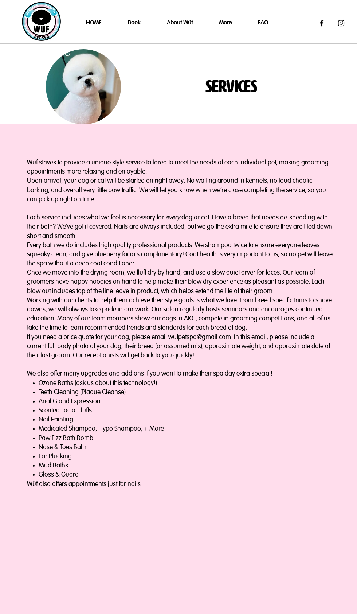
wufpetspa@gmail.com (199, 337)
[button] (141, 23)
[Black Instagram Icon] (341, 23)
